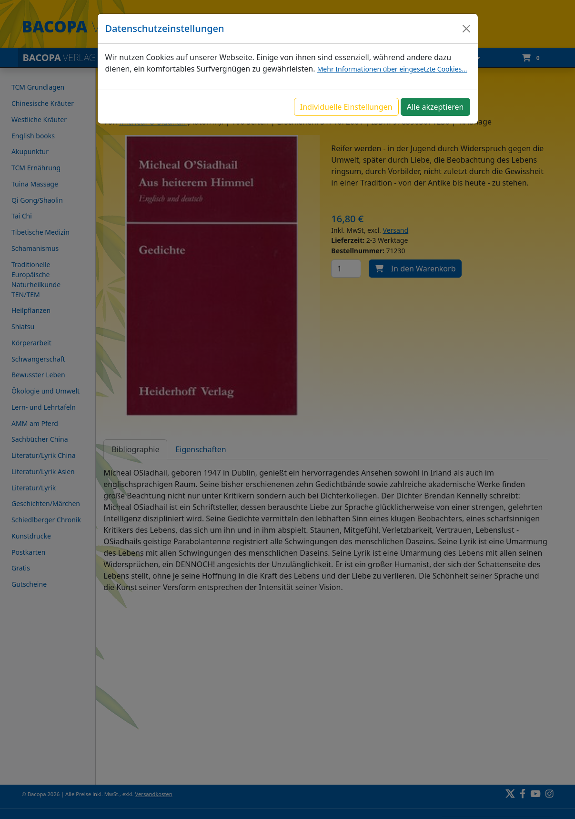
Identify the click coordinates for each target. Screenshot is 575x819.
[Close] (466, 28)
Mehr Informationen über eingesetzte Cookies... (392, 68)
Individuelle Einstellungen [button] (346, 107)
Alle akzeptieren (435, 107)
